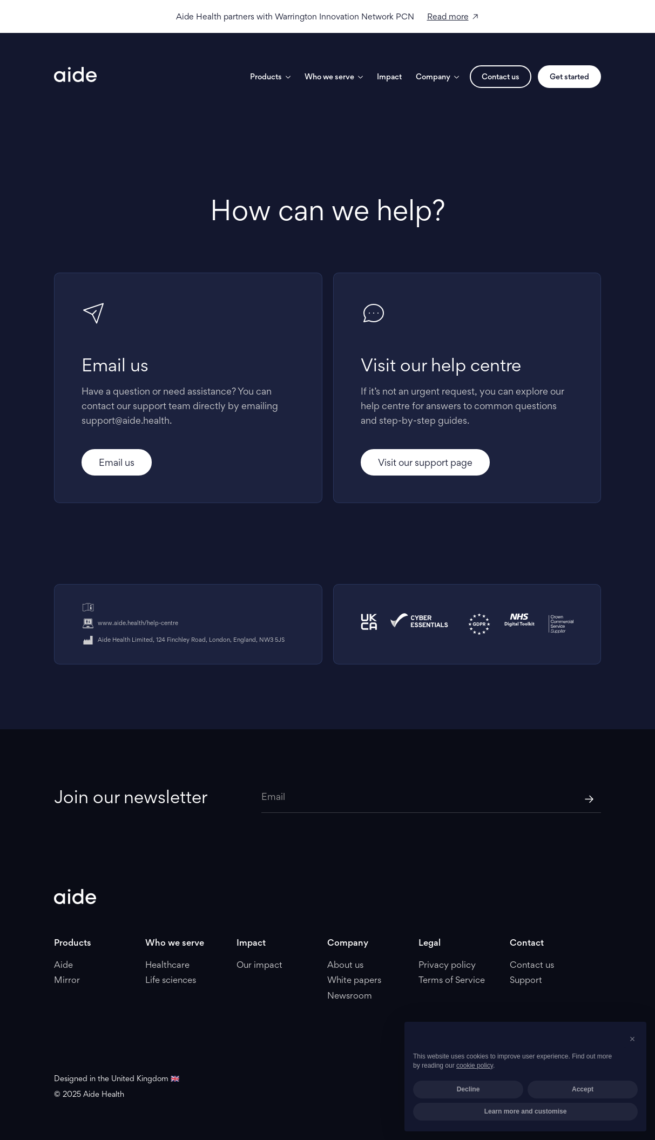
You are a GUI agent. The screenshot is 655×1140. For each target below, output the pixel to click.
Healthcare (167, 964)
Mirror (67, 979)
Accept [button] (582, 1089)
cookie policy (474, 1065)
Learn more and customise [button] (525, 1111)
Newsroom (349, 995)
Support (526, 979)
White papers (354, 979)
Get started (569, 76)
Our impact (259, 964)
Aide (63, 964)
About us (345, 964)
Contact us (500, 76)
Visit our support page (425, 462)
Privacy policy (447, 964)
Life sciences (170, 979)
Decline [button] (468, 1089)
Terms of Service (451, 979)
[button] (632, 1039)
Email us (116, 462)
